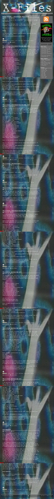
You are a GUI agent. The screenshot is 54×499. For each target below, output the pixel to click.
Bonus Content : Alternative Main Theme (16, 16)
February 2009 (44, 76)
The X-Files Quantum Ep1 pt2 (12, 328)
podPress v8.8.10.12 (31, 498)
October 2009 (44, 69)
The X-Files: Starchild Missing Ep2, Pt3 (16, 104)
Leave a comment (14, 159)
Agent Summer (44, 64)
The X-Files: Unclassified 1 (12, 163)
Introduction (7, 429)
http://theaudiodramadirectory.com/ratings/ (14, 36)
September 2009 (44, 70)
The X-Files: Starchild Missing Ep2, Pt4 (16, 46)
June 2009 (43, 73)
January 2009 (44, 77)
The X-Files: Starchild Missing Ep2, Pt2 (16, 187)
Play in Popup (26, 40)
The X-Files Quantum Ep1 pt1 (12, 378)
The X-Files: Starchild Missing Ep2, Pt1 (16, 210)
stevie (13, 18)
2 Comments (13, 42)
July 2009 (43, 72)
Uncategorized (6, 42)
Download (31, 40)
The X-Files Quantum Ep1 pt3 (12, 272)
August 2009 (44, 71)
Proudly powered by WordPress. (34, 495)
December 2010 (44, 68)
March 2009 (44, 75)
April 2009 (44, 74)
